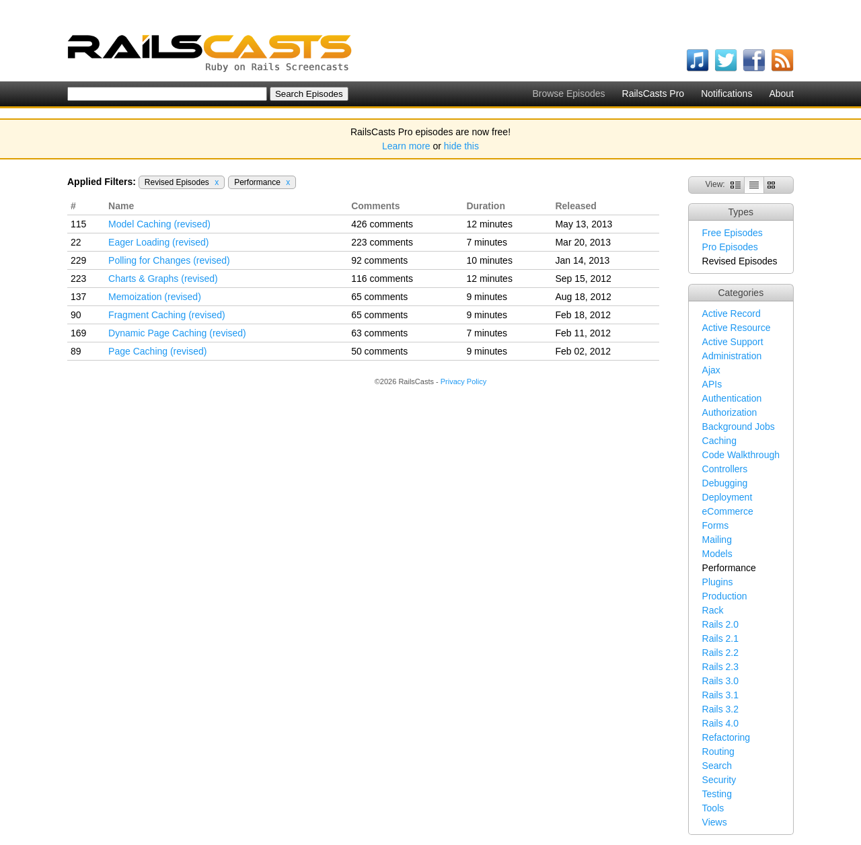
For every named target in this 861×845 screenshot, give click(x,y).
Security (719, 779)
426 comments (382, 224)
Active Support (732, 341)
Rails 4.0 (720, 723)
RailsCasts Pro (653, 93)
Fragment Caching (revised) (166, 314)
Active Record (731, 313)
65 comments (379, 296)
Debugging (725, 483)
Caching (719, 440)
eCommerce (727, 511)
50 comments (379, 351)
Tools (713, 808)
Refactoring (726, 737)
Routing (718, 751)
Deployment (727, 497)
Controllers (725, 469)
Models (717, 553)
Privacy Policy (463, 381)
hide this (461, 146)
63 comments (379, 333)
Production (724, 596)
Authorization (729, 412)
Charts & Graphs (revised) (163, 278)
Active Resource (736, 327)
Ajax (711, 370)
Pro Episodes (730, 247)
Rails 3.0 (720, 680)
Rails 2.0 (720, 624)
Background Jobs (738, 426)
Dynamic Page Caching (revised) (177, 333)
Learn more (406, 146)
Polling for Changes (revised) (169, 260)
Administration (732, 356)
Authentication (732, 398)
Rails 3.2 (720, 709)
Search (717, 765)
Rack (713, 610)
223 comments (382, 242)
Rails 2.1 (720, 638)
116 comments (382, 278)
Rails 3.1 (720, 695)
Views (714, 822)
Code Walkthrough (741, 454)
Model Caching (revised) (159, 224)
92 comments (379, 260)
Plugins (717, 582)
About (781, 93)
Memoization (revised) (154, 296)
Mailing (717, 539)
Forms (715, 525)
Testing (717, 793)
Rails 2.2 (720, 652)
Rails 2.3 (720, 666)
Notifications (726, 93)
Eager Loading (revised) (158, 242)
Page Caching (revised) (157, 351)
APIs (712, 384)
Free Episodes (732, 232)
